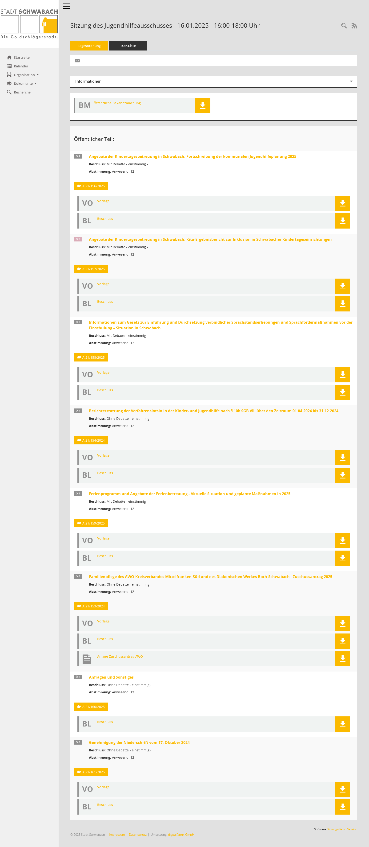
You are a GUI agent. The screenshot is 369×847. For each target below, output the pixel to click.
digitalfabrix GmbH (181, 834)
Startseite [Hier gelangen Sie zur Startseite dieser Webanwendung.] (18, 57)
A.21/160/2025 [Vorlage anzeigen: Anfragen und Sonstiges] (94, 706)
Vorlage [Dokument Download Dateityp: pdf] (103, 201)
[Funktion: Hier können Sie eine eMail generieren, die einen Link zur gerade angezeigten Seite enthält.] (78, 60)
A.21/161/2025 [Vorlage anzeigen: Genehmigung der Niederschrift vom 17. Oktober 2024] (94, 772)
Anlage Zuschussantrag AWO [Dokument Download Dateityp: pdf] (120, 657)
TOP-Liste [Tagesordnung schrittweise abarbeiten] (128, 45)
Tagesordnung (89, 45)
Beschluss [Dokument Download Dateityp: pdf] (105, 219)
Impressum (117, 834)
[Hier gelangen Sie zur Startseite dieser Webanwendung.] (29, 24)
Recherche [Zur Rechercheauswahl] (19, 92)
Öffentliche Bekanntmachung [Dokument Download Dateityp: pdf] (117, 103)
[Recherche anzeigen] (344, 26)
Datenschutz (138, 834)
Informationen (89, 81)
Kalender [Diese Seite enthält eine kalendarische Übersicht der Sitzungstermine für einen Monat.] (17, 66)
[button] (29, 74)
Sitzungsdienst (342, 829)
